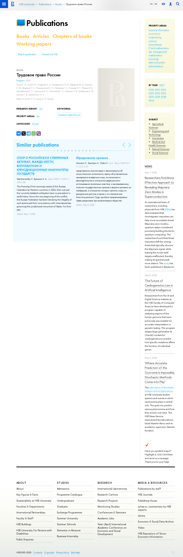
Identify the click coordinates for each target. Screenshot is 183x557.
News (148, 166)
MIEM (167, 209)
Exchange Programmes (69, 512)
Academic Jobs (106, 518)
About (21, 482)
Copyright (49, 552)
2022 (157, 93)
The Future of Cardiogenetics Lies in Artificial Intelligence (159, 285)
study (166, 263)
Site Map (75, 552)
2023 (151, 93)
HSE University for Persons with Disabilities (34, 532)
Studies (63, 482)
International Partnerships (30, 512)
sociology (154, 58)
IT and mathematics (159, 48)
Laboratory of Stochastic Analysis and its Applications (159, 389)
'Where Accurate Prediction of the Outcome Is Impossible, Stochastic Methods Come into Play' (160, 372)
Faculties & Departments (30, 506)
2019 (157, 96)
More (151, 100)
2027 (162, 85)
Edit (173, 552)
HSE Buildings (23, 524)
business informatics (159, 30)
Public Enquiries (24, 539)
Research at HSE (50, 54)
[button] (54, 150)
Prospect (20, 80)
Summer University (67, 518)
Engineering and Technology (159, 132)
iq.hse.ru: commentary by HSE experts (154, 508)
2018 (163, 96)
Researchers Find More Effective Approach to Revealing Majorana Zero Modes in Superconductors (159, 187)
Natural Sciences (160, 149)
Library (141, 515)
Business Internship (67, 536)
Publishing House (147, 500)
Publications (47, 23)
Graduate (62, 506)
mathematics (155, 55)
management (160, 51)
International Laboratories (112, 488)
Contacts (37, 552)
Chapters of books (72, 36)
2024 (163, 89)
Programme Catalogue (69, 494)
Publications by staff (149, 488)
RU (151, 4)
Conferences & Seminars (112, 512)
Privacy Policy (62, 552)
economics (154, 33)
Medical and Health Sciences (157, 143)
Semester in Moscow (69, 530)
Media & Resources (152, 482)
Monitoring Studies (108, 506)
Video (141, 527)
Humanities (158, 138)
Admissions (63, 488)
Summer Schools (66, 524)
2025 (157, 89)
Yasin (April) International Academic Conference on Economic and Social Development (112, 529)
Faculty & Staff (24, 518)
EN (156, 4)
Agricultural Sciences (156, 125)
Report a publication (27, 54)
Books (22, 36)
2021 (163, 93)
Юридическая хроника (92, 158)
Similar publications (37, 145)
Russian (35, 123)
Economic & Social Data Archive (156, 521)
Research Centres (108, 494)
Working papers (33, 44)
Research (105, 482)
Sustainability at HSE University (33, 500)
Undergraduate (65, 500)
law (150, 51)
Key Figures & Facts (27, 494)
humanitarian (155, 44)
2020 (151, 96)
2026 (151, 89)
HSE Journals (145, 494)
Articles (41, 36)
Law (41, 108)
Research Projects (108, 500)
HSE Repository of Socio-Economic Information (152, 535)
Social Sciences (160, 152)
